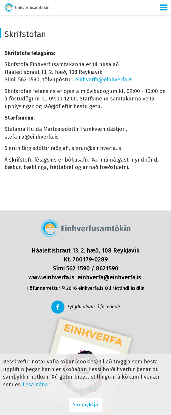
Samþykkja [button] (85, 405)
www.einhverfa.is (51, 277)
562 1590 (78, 268)
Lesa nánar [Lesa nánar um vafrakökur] (36, 384)
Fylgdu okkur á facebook (93, 306)
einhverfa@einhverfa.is (104, 79)
